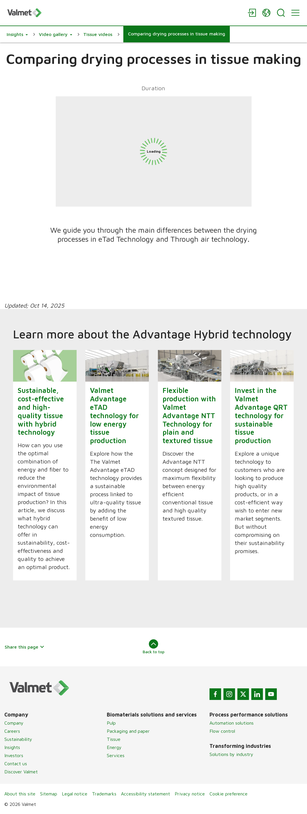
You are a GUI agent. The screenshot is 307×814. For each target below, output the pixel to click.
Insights (12, 747)
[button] (17, 34)
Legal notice (74, 793)
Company (14, 722)
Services (115, 755)
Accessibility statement (145, 793)
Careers (12, 731)
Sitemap (48, 793)
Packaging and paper (128, 731)
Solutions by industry (231, 754)
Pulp (111, 722)
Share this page (24, 646)
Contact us (15, 763)
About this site (19, 793)
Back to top (154, 646)
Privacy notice (190, 793)
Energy (114, 747)
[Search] (281, 13)
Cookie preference (229, 793)
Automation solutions (232, 722)
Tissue (113, 739)
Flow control (222, 731)
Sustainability (18, 739)
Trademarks (104, 793)
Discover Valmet (21, 771)
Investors (13, 755)
